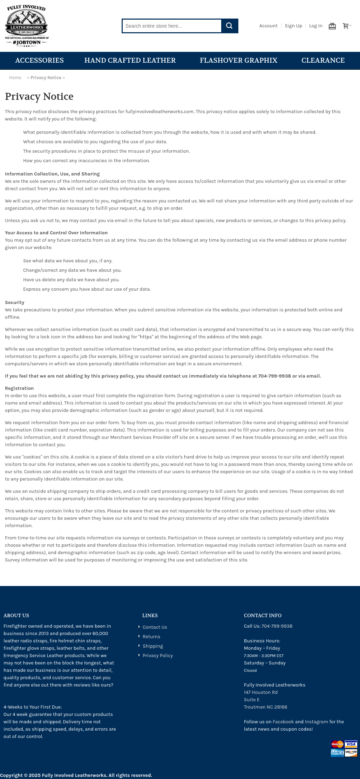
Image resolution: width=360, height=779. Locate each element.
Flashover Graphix (240, 60)
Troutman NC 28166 (265, 707)
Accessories (39, 60)
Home (15, 77)
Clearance (323, 60)
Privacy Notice (45, 77)
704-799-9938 (276, 626)
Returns (151, 637)
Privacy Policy (158, 656)
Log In (315, 26)
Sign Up (293, 26)
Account (268, 26)
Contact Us (155, 627)
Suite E (252, 700)
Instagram (316, 722)
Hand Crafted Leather (131, 60)
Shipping (153, 646)
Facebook (283, 722)
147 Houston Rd (261, 692)
